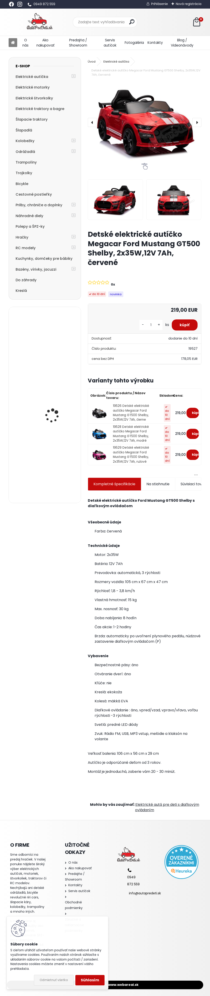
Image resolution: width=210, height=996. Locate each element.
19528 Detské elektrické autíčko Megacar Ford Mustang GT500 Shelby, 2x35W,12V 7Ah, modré (131, 434)
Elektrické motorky (33, 87)
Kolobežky (25, 140)
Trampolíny (26, 162)
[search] (131, 21)
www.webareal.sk (123, 984)
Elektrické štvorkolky (34, 98)
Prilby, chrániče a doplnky (39, 205)
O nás (25, 43)
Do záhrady (26, 280)
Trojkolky (24, 173)
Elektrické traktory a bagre (40, 108)
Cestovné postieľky (34, 194)
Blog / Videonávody (182, 43)
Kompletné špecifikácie (114, 484)
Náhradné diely (29, 215)
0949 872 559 (44, 4)
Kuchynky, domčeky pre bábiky (44, 258)
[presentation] (92, 122)
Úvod (91, 61)
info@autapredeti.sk (145, 893)
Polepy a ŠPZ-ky (30, 226)
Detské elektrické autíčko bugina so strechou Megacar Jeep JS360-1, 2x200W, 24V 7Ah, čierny (57, 474)
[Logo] (40, 22)
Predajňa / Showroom (78, 43)
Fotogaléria (134, 42)
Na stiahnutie (157, 484)
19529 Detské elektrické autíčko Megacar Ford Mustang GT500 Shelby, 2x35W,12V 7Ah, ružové (131, 454)
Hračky (22, 237)
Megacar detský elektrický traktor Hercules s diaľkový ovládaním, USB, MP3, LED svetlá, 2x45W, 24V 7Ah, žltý (56, 419)
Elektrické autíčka (32, 76)
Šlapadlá (24, 130)
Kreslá (21, 290)
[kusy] (148, 325)
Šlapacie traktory (32, 119)
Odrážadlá (25, 151)
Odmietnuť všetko (54, 980)
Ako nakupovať (45, 43)
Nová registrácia (188, 4)
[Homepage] (13, 43)
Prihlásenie (159, 4)
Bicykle (22, 183)
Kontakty (155, 42)
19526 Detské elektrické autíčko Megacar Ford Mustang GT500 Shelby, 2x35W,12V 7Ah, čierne (131, 413)
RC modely (26, 248)
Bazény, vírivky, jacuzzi (36, 269)
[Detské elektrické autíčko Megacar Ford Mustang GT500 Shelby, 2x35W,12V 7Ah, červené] (144, 122)
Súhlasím (90, 980)
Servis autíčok (110, 43)
